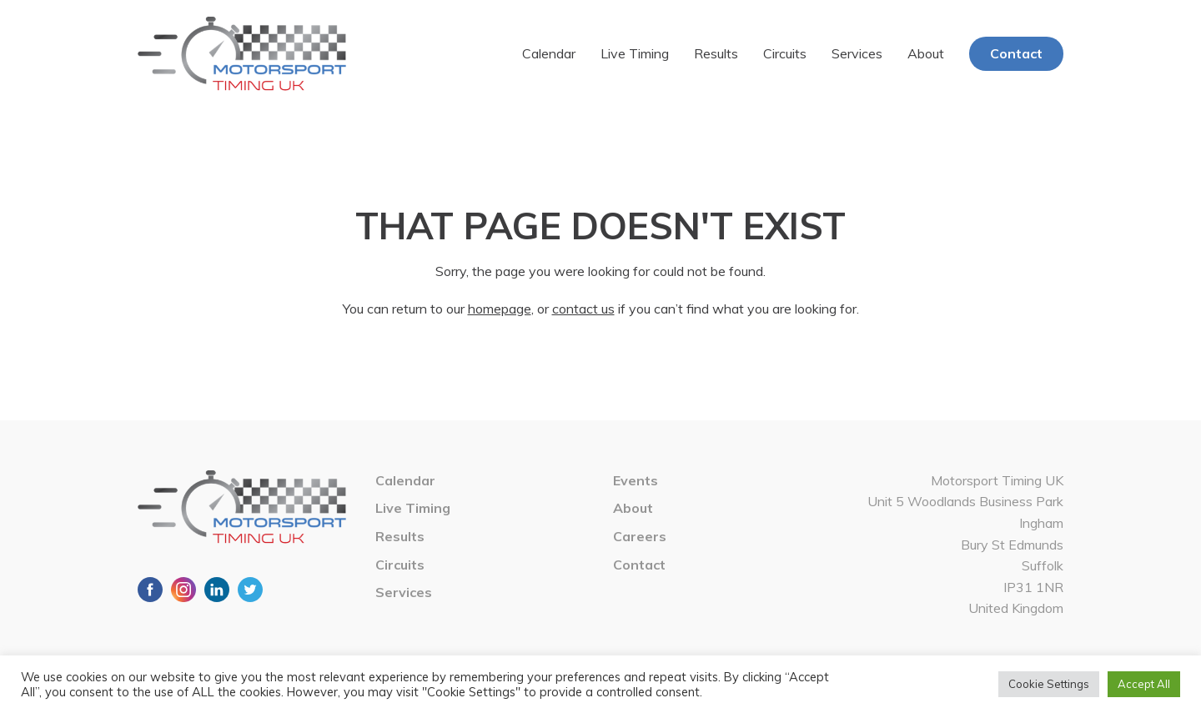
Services (857, 53)
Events (635, 480)
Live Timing (634, 53)
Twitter (250, 589)
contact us (583, 308)
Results (716, 53)
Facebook (150, 589)
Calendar (548, 53)
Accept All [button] (1144, 683)
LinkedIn (216, 589)
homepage (499, 308)
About (925, 53)
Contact (1016, 53)
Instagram (183, 589)
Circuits (785, 53)
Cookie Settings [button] (1048, 683)
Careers (639, 536)
